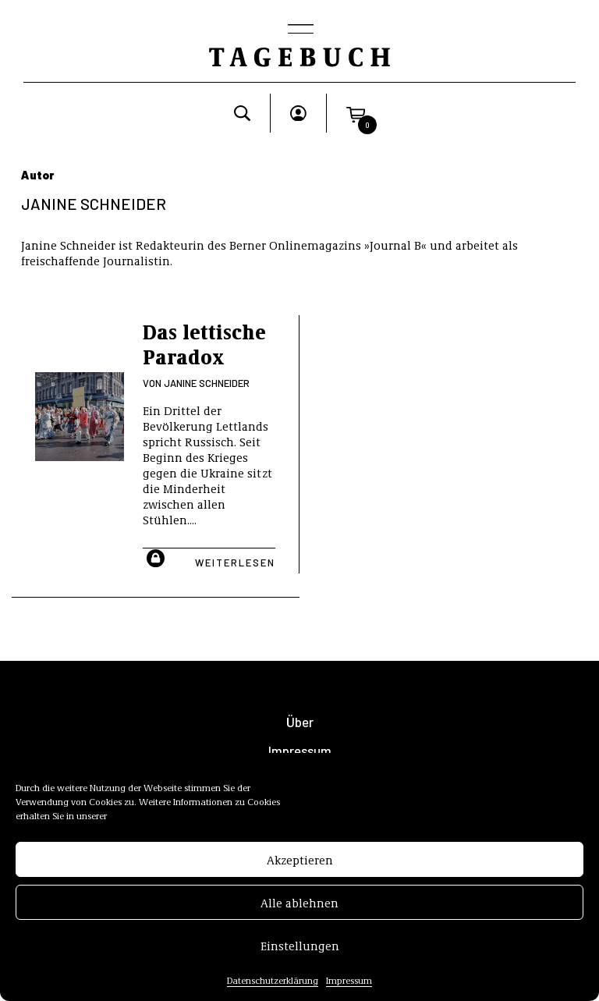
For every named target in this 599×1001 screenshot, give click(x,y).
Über (300, 722)
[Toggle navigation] (299, 30)
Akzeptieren (300, 864)
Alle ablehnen (299, 907)
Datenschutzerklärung (272, 985)
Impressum (349, 985)
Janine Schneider (207, 383)
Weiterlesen (235, 562)
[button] (355, 113)
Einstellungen (300, 950)
